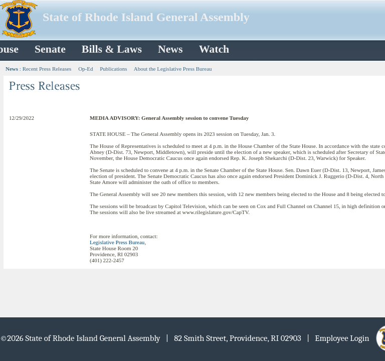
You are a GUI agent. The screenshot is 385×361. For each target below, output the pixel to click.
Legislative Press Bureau (117, 242)
